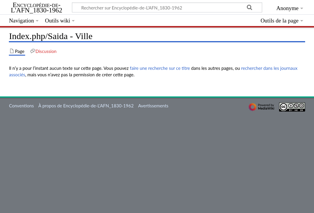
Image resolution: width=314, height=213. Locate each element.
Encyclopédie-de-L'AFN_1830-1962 (36, 7)
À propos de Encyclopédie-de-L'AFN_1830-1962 (86, 105)
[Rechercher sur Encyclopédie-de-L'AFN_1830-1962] (167, 7)
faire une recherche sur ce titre (160, 68)
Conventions (21, 105)
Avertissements (153, 105)
